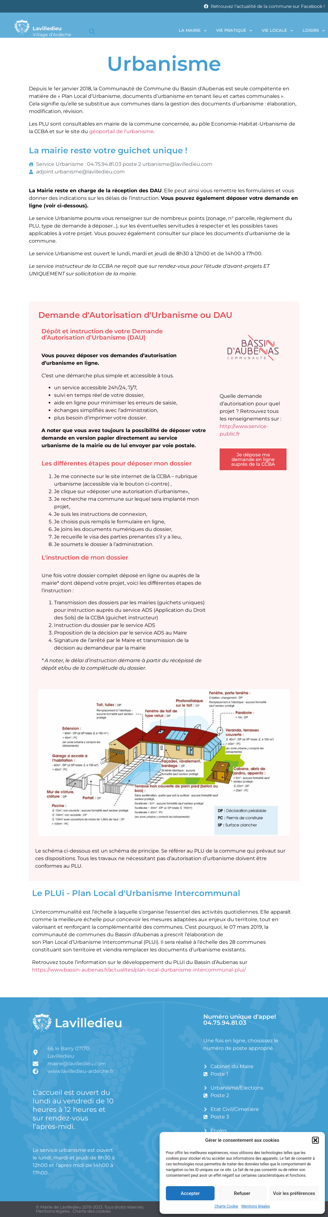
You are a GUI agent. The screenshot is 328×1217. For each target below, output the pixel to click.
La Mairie (193, 30)
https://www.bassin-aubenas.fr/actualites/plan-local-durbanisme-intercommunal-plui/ (139, 970)
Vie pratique (234, 30)
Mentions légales (255, 1206)
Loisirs (314, 30)
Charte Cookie (226, 1206)
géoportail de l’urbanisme (121, 131)
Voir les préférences (294, 1193)
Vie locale (277, 30)
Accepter (190, 1193)
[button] (315, 1140)
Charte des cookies (92, 1211)
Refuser (242, 1193)
